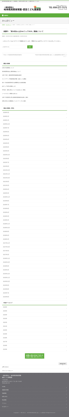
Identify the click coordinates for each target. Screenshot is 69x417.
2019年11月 (6, 197)
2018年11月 (6, 223)
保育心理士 (4, 396)
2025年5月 (6, 131)
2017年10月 (6, 247)
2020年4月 (6, 189)
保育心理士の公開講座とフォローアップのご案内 (14, 101)
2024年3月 (6, 143)
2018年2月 (6, 239)
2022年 (5, 322)
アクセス (4, 403)
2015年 (5, 349)
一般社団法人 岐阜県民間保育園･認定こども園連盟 (32, 412)
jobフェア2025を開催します (9, 86)
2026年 (5, 307)
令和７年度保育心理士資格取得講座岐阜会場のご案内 (15, 97)
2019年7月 (6, 204)
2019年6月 (6, 208)
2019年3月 (6, 216)
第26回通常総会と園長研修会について (11, 71)
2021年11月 (6, 174)
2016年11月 (6, 258)
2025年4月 (6, 135)
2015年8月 (6, 289)
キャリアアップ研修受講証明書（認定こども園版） (14, 79)
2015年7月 (6, 293)
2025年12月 (6, 124)
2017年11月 (6, 243)
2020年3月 (6, 193)
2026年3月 (6, 112)
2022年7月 (6, 162)
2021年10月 (6, 177)
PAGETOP (63, 363)
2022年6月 (6, 166)
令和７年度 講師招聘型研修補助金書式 (12, 75)
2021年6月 (6, 181)
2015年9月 (6, 285)
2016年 (5, 345)
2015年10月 (6, 281)
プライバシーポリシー (7, 370)
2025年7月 (6, 128)
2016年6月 (6, 266)
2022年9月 (6, 158)
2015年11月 (6, 277)
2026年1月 (6, 120)
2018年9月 (6, 231)
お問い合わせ (5, 367)
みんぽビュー (5, 406)
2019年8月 (6, 200)
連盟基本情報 (5, 390)
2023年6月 (6, 147)
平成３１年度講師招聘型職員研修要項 (12, 54)
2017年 (5, 341)
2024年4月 (6, 139)
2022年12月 (6, 154)
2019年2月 (6, 220)
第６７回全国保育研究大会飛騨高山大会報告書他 (14, 82)
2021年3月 (6, 185)
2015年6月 (6, 296)
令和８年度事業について (8, 67)
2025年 (5, 311)
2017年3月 (6, 254)
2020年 (5, 330)
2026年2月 (6, 116)
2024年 (5, 314)
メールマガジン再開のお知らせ (9, 93)
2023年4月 (6, 151)
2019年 (5, 334)
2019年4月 (6, 212)
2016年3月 (6, 270)
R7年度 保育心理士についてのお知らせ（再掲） (14, 90)
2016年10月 (6, 262)
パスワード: (14, 47)
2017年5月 (6, 250)
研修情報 (4, 393)
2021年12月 (6, 170)
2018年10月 (6, 227)
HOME (3, 386)
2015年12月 (6, 273)
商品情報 (4, 400)
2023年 (5, 318)
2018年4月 (6, 235)
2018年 (5, 337)
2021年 (5, 326)
